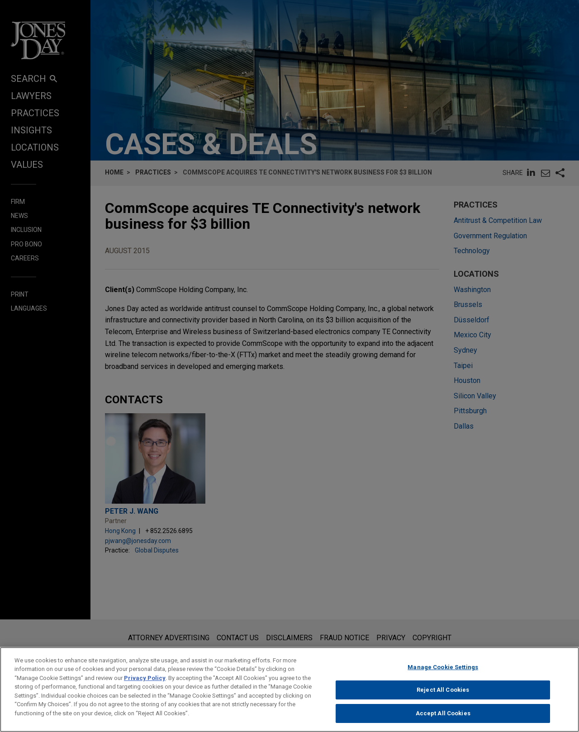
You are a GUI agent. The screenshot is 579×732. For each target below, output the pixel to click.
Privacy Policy (145, 682)
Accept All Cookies (443, 717)
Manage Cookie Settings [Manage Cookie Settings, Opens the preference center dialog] (443, 671)
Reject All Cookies (443, 694)
